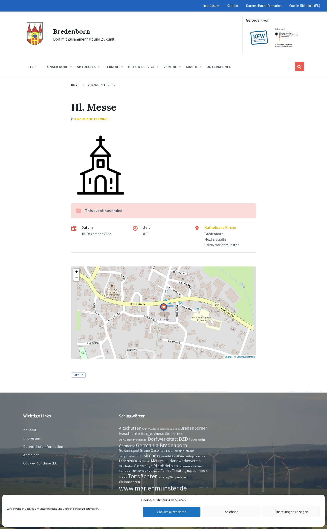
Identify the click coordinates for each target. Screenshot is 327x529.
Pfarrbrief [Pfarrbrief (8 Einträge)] (162, 465)
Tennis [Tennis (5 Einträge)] (166, 470)
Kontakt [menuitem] (232, 5)
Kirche (78, 375)
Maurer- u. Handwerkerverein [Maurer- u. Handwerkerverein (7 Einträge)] (176, 460)
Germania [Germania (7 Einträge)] (127, 445)
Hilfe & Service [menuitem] (141, 66)
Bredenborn (73, 31)
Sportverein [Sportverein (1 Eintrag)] (125, 471)
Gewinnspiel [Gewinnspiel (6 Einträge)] (129, 450)
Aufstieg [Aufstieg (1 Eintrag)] (154, 428)
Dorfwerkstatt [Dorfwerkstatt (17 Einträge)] (163, 439)
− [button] (76, 278)
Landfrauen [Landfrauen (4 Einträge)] (128, 461)
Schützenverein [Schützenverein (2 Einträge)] (180, 466)
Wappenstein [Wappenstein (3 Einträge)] (178, 477)
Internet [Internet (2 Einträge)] (189, 450)
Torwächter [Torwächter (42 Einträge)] (142, 476)
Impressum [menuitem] (211, 5)
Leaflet (228, 356)
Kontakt (30, 430)
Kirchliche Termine (90, 119)
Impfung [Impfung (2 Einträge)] (179, 450)
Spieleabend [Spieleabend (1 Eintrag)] (197, 466)
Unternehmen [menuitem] (219, 66)
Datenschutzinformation (43, 446)
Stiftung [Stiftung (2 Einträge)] (137, 471)
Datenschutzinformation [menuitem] (264, 5)
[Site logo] (34, 43)
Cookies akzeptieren (171, 512)
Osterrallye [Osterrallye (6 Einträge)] (143, 465)
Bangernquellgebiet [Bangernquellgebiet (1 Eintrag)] (169, 428)
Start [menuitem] (32, 66)
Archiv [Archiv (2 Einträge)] (146, 428)
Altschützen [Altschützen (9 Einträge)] (130, 428)
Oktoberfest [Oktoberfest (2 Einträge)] (126, 466)
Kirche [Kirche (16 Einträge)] (149, 455)
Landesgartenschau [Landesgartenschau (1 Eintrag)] (195, 456)
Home (75, 85)
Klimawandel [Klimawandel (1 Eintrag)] (164, 456)
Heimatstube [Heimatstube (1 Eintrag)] (166, 450)
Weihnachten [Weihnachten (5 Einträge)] (129, 481)
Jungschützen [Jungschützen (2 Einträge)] (127, 456)
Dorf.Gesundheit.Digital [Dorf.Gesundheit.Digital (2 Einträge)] (133, 439)
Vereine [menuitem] (170, 66)
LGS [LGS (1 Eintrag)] (148, 461)
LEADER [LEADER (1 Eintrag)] (142, 461)
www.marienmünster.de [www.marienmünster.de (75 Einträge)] (153, 488)
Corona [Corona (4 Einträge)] (171, 433)
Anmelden (31, 454)
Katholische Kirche (220, 227)
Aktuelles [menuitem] (86, 66)
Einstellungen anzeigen (291, 512)
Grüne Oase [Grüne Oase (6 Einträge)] (149, 450)
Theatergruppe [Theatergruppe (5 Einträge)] (184, 470)
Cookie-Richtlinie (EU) (40, 463)
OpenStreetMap (246, 356)
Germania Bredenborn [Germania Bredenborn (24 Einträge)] (161, 445)
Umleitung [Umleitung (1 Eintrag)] (163, 477)
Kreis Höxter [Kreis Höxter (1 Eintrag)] (177, 456)
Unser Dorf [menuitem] (57, 66)
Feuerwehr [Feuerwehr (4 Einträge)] (197, 439)
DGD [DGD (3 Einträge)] (180, 434)
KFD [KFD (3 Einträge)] (139, 456)
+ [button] (76, 272)
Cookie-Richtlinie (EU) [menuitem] (304, 5)
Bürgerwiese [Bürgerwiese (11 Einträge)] (152, 433)
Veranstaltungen (101, 85)
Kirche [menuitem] (192, 66)
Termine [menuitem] (112, 66)
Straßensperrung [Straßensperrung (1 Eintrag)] (151, 471)
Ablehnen (231, 512)
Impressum (32, 438)
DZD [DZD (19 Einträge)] (183, 439)
